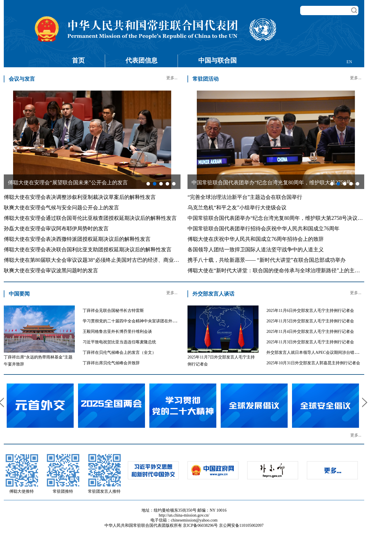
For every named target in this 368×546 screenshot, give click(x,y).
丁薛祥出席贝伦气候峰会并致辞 (111, 363)
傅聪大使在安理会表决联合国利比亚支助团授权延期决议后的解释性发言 (87, 249)
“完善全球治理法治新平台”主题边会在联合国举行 (244, 197)
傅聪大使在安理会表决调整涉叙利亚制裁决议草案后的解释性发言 (80, 197)
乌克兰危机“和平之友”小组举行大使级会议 (236, 208)
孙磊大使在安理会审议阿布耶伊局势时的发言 (56, 229)
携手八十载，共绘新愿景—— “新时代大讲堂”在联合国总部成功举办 (266, 260)
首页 (78, 60)
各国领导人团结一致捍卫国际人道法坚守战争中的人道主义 (255, 249)
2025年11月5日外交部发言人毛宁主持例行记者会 (310, 321)
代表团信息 (141, 60)
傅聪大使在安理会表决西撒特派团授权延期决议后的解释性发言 (77, 239)
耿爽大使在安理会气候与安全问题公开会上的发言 (61, 208)
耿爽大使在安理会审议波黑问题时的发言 (51, 270)
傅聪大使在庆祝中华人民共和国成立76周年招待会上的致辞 (255, 239)
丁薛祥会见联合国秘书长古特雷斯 (113, 310)
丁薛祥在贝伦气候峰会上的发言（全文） (119, 352)
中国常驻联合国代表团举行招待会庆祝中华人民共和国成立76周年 (263, 229)
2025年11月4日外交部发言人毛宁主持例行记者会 (310, 331)
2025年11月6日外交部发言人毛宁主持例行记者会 (310, 310)
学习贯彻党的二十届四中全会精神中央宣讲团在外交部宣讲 (136, 321)
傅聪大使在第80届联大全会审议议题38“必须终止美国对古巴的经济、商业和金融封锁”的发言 (111, 260)
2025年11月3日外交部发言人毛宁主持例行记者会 (310, 342)
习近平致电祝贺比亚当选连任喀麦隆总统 (119, 342)
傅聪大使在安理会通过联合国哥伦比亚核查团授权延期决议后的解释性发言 (90, 218)
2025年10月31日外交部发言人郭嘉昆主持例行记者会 (313, 363)
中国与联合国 (217, 60)
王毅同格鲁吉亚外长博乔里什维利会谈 (117, 331)
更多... (172, 78)
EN (349, 62)
